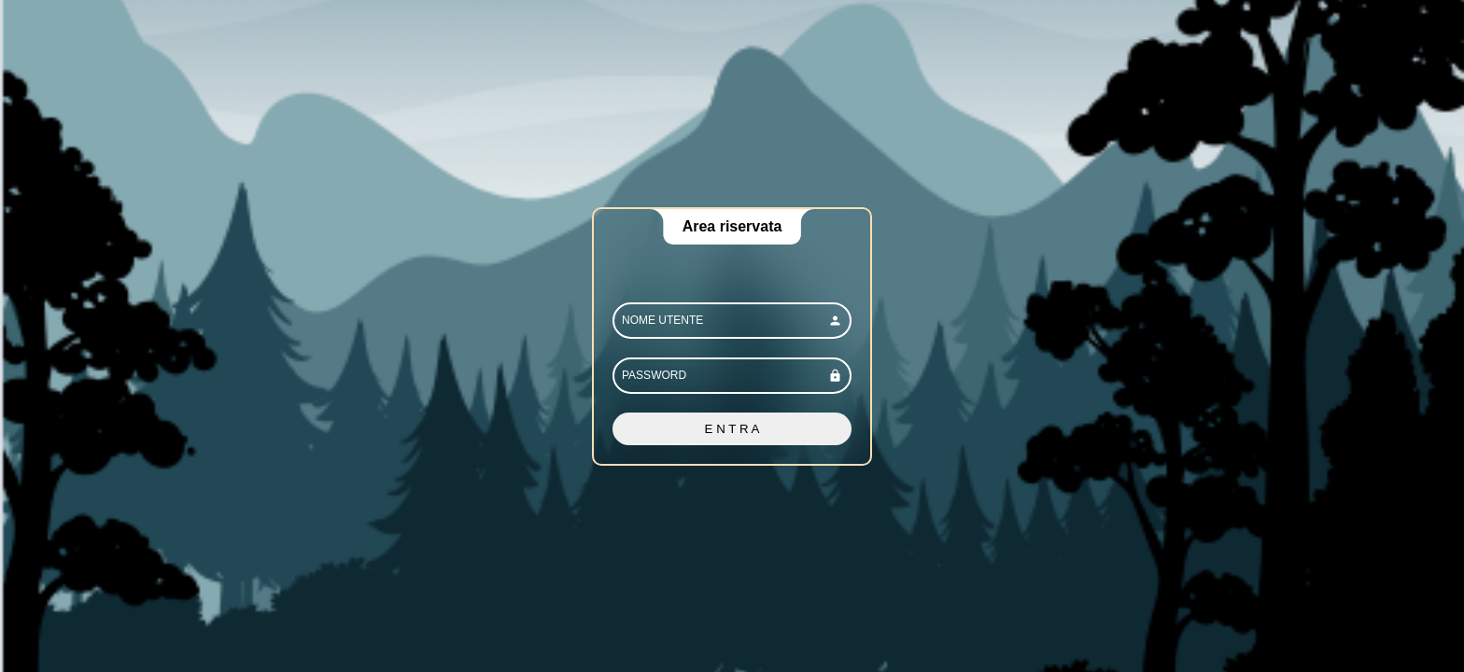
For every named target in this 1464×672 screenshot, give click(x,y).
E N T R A (732, 429)
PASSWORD (654, 375)
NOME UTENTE (662, 320)
